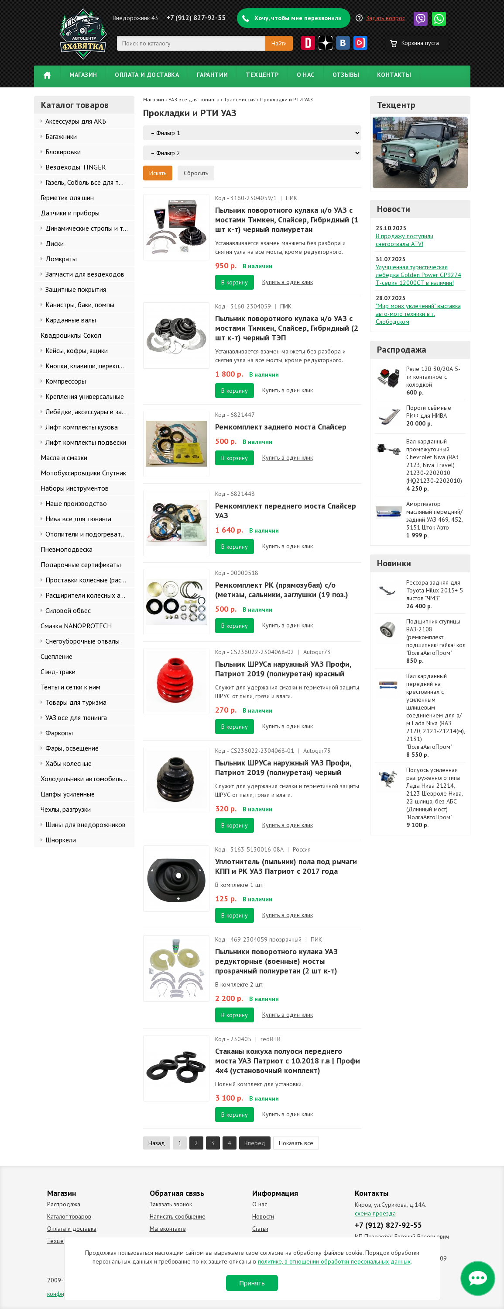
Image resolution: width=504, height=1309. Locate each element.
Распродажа (402, 349)
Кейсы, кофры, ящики (76, 350)
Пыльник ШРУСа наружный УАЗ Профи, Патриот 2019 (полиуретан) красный (283, 669)
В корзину (234, 282)
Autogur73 (317, 652)
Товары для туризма (75, 702)
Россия (302, 849)
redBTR (271, 1039)
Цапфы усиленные (68, 794)
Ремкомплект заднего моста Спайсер (280, 427)
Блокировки (63, 151)
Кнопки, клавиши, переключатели (89, 365)
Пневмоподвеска (67, 549)
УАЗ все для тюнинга (76, 717)
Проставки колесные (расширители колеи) (89, 579)
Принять (252, 1283)
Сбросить (196, 173)
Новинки (394, 563)
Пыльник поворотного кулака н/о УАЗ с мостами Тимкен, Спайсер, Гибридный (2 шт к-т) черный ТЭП (286, 328)
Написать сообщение (178, 1216)
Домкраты (61, 258)
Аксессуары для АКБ (75, 121)
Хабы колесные (68, 763)
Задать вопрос (385, 18)
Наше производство (76, 503)
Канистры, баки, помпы (79, 304)
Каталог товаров (69, 1216)
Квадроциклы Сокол (71, 335)
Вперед (254, 1143)
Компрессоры (65, 381)
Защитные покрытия (75, 289)
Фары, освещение (72, 748)
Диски (54, 243)
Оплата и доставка (147, 75)
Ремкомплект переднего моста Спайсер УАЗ (285, 510)
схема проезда (375, 1213)
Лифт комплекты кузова (81, 426)
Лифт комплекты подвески (85, 442)
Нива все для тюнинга (78, 518)
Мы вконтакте (168, 1229)
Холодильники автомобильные (87, 778)
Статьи (260, 1229)
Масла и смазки (64, 457)
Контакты (394, 75)
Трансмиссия (240, 99)
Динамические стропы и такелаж (89, 228)
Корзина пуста (420, 43)
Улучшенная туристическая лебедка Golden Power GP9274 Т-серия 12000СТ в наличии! (418, 275)
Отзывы (346, 75)
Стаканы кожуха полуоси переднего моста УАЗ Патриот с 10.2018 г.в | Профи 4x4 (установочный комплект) (287, 1060)
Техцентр (262, 75)
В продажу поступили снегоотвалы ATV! (404, 240)
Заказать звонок (171, 1204)
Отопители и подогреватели (88, 534)
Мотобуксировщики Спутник (83, 472)
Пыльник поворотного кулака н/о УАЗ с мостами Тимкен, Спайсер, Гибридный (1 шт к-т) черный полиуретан (286, 219)
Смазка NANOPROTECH (76, 625)
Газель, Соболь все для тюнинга (89, 182)
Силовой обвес (68, 610)
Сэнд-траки (58, 671)
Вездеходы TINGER (75, 167)
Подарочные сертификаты (81, 564)
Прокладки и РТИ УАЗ (286, 99)
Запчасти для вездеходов (84, 274)
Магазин (83, 75)
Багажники (61, 136)
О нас (306, 75)
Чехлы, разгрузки (66, 809)
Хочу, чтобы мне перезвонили (298, 18)
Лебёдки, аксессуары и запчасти (89, 411)
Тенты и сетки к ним (70, 686)
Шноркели (60, 839)
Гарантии (212, 75)
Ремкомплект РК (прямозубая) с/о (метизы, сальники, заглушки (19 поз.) (281, 589)
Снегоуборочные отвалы (82, 641)
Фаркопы (59, 732)
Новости (393, 209)
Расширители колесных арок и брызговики (89, 595)
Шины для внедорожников (85, 824)
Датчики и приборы (70, 212)
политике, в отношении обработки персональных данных (334, 1261)
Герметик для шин (67, 197)
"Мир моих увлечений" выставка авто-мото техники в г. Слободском (418, 314)
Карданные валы (70, 319)
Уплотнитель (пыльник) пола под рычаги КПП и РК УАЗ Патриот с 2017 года (286, 866)
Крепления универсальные (84, 396)
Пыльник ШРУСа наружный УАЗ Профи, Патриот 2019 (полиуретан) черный (283, 767)
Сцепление (56, 656)
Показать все (296, 1143)
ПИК (291, 198)
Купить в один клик (287, 282)
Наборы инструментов (75, 488)
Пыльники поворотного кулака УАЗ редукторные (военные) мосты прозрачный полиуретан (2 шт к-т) (276, 961)
